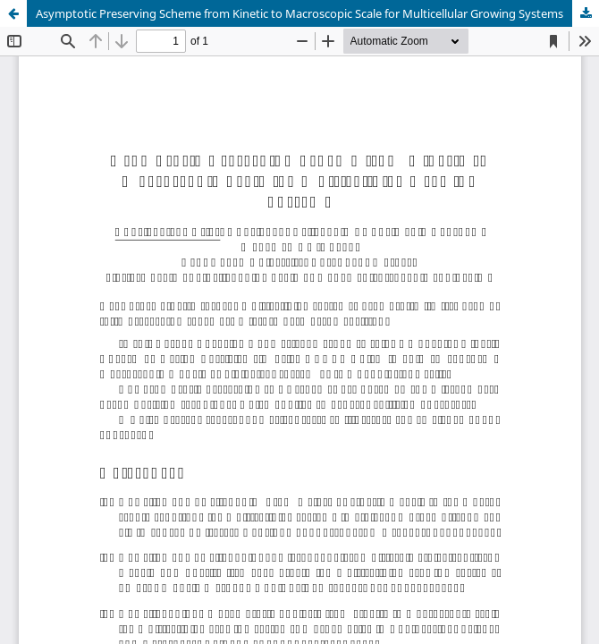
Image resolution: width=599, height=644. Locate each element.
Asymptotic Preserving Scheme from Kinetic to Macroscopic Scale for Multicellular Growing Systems (299, 13)
